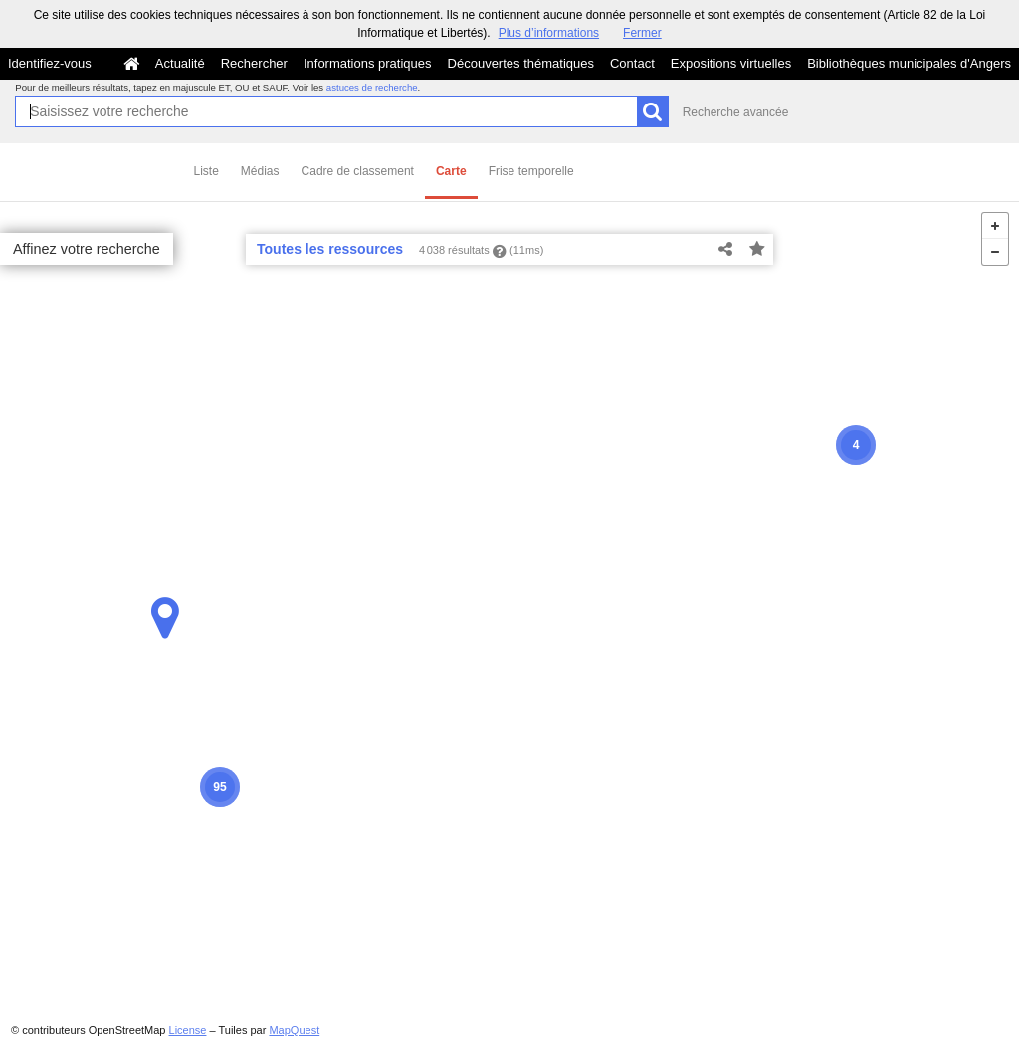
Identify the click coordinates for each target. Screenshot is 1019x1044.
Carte (451, 171)
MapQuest (294, 1030)
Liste (206, 171)
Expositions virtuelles (731, 63)
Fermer (642, 33)
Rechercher (254, 63)
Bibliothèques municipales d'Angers (909, 63)
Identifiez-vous (50, 63)
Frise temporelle (531, 171)
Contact (632, 63)
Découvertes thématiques (521, 63)
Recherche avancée (736, 112)
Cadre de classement (358, 171)
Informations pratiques (368, 63)
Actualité (180, 63)
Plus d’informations (549, 33)
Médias (260, 171)
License (188, 1030)
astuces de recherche (372, 87)
